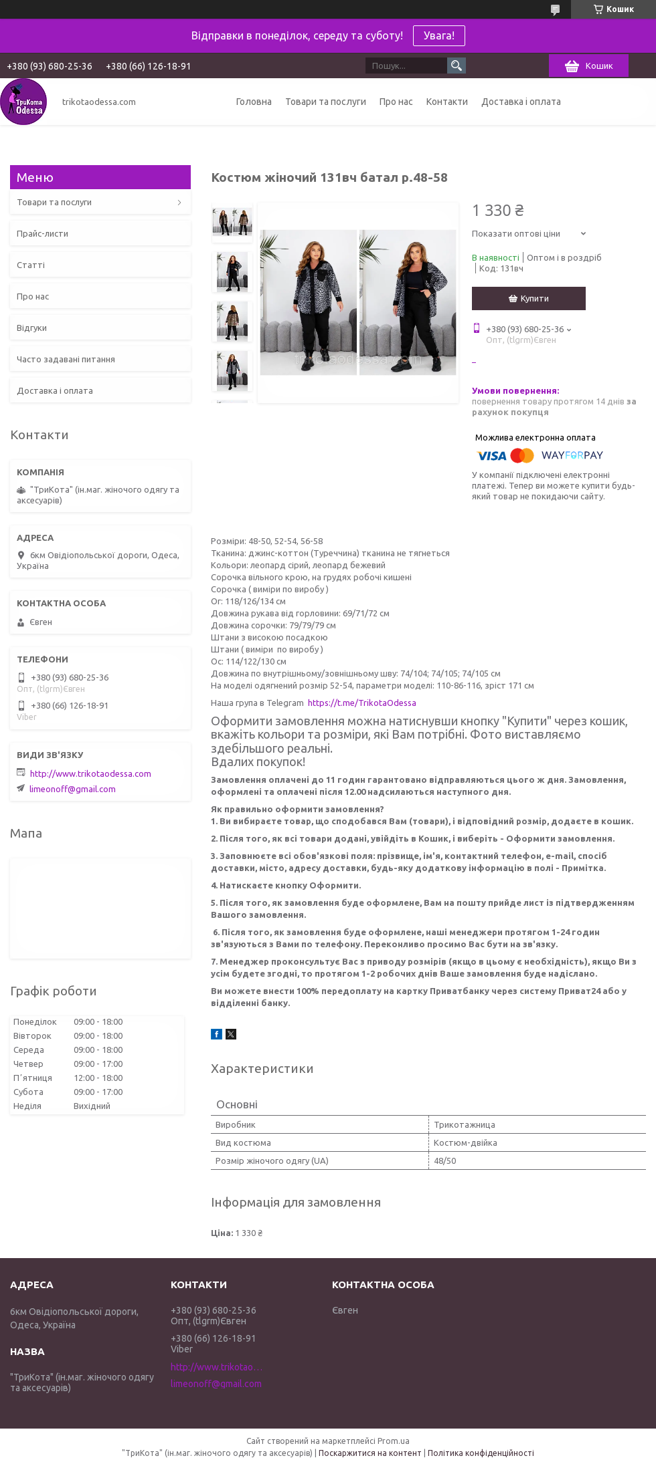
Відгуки (32, 327)
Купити (535, 298)
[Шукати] (456, 65)
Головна (254, 101)
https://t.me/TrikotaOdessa (362, 702)
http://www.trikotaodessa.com (90, 773)
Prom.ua (394, 1441)
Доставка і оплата (521, 101)
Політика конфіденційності (481, 1453)
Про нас (396, 101)
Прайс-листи (42, 233)
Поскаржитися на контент (370, 1453)
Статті (31, 264)
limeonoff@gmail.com (72, 788)
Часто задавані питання (66, 359)
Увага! (439, 35)
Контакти (447, 101)
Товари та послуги (325, 101)
